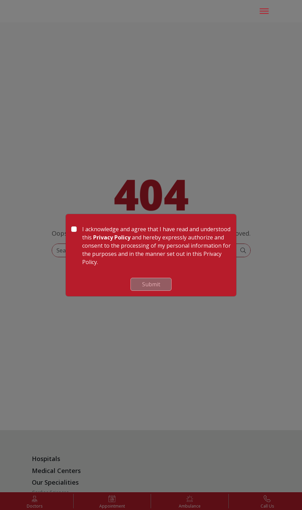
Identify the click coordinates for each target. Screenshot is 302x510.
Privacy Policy (111, 237)
